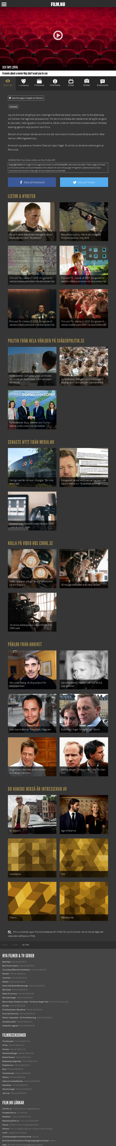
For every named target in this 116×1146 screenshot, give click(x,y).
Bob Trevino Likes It (10, 945)
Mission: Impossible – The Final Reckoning (19, 997)
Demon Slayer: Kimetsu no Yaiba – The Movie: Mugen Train (25, 981)
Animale (5, 985)
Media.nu (6, 1136)
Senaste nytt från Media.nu (31, 435)
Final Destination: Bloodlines (13, 989)
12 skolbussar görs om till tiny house (16, 1116)
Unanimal (6, 957)
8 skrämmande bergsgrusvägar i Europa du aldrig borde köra (26, 1128)
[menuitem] (5, 924)
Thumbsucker (7, 1021)
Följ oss (5, 1104)
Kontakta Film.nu (9, 1092)
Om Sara (5, 1029)
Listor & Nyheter (22, 196)
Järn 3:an (6, 1073)
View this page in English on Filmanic (26, 98)
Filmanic (5, 1108)
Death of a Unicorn (9, 973)
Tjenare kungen (8, 1069)
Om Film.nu (7, 1088)
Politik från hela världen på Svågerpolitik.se (46, 337)
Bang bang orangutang (11, 1041)
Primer (5, 1025)
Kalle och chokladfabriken (12, 1061)
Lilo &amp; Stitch (9, 1001)
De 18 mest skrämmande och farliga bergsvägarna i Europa (25, 1120)
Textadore (6, 1132)
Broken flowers (8, 1037)
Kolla (4, 1124)
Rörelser (5, 953)
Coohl (4, 1112)
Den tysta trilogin (9, 977)
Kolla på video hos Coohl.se (30, 534)
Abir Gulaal (6, 969)
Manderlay (6, 1065)
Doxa (4, 1049)
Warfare (5, 961)
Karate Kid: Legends (10, 1005)
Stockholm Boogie (9, 1033)
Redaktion (6, 1096)
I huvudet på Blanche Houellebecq (16, 949)
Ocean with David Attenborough (15, 965)
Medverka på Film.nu (10, 1100)
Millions (5, 1057)
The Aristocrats (8, 1053)
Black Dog (6, 941)
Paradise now (7, 1045)
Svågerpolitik (7, 1140)
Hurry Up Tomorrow (10, 993)
